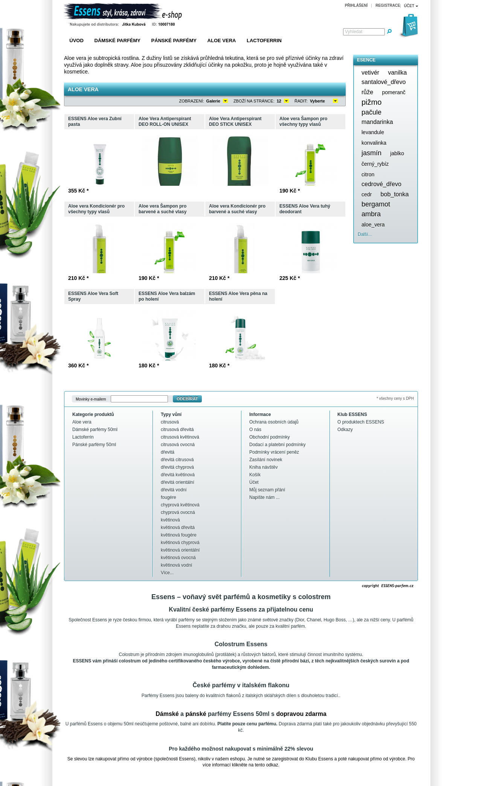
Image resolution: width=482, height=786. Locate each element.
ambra (371, 214)
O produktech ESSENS (360, 422)
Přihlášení (356, 5)
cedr (367, 194)
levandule (373, 132)
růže (367, 92)
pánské (195, 714)
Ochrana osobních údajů (274, 422)
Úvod (76, 40)
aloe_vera (373, 225)
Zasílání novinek (265, 459)
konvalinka (374, 143)
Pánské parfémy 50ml (94, 444)
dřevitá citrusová (177, 459)
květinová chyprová (180, 542)
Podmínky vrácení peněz (274, 452)
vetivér (370, 72)
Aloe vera (221, 40)
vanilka (397, 72)
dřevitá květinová (178, 474)
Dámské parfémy (117, 40)
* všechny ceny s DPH (395, 398)
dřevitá (167, 452)
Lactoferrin (264, 40)
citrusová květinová (180, 437)
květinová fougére (179, 535)
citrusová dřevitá (177, 429)
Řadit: (301, 101)
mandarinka (377, 122)
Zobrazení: (191, 101)
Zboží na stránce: (254, 101)
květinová (170, 520)
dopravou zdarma (301, 714)
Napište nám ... (264, 497)
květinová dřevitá (178, 527)
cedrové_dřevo (381, 184)
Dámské (167, 714)
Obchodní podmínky (269, 437)
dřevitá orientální (177, 482)
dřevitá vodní (174, 489)
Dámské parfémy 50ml (94, 429)
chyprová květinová (180, 505)
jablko (397, 153)
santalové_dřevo (384, 82)
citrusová (170, 422)
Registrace (387, 5)
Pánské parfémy (174, 40)
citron (368, 174)
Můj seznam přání (267, 489)
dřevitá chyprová (177, 467)
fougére (168, 497)
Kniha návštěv (263, 467)
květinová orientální (180, 550)
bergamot (376, 204)
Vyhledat (353, 31)
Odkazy (345, 429)
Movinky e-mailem (91, 399)
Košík (255, 474)
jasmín (371, 153)
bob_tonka (395, 194)
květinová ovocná (178, 557)
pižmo (371, 102)
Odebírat (187, 398)
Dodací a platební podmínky (277, 444)
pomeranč (393, 92)
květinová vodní (176, 565)
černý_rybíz (375, 164)
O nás (255, 429)
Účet (254, 482)
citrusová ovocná (178, 444)
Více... (167, 572)
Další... (365, 234)
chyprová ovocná (178, 512)
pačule (371, 112)
